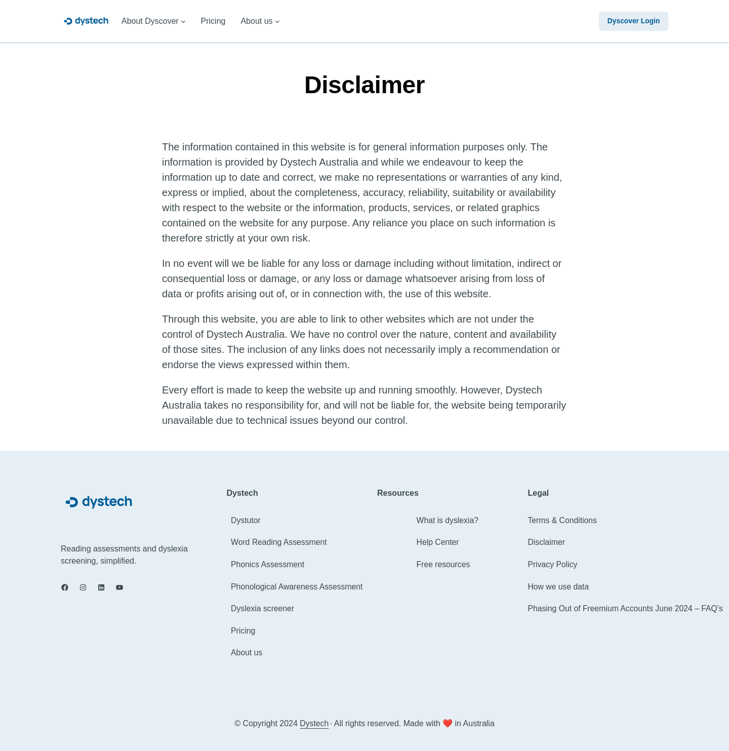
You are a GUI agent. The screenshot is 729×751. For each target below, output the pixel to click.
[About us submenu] (277, 21)
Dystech (314, 723)
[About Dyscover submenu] (183, 21)
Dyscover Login (633, 21)
